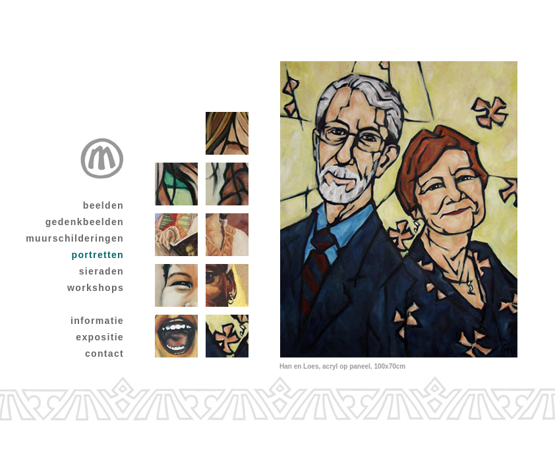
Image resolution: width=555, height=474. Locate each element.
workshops (95, 287)
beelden (103, 205)
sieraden (101, 271)
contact (104, 353)
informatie (97, 320)
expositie (100, 337)
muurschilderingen (75, 238)
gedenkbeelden (84, 222)
